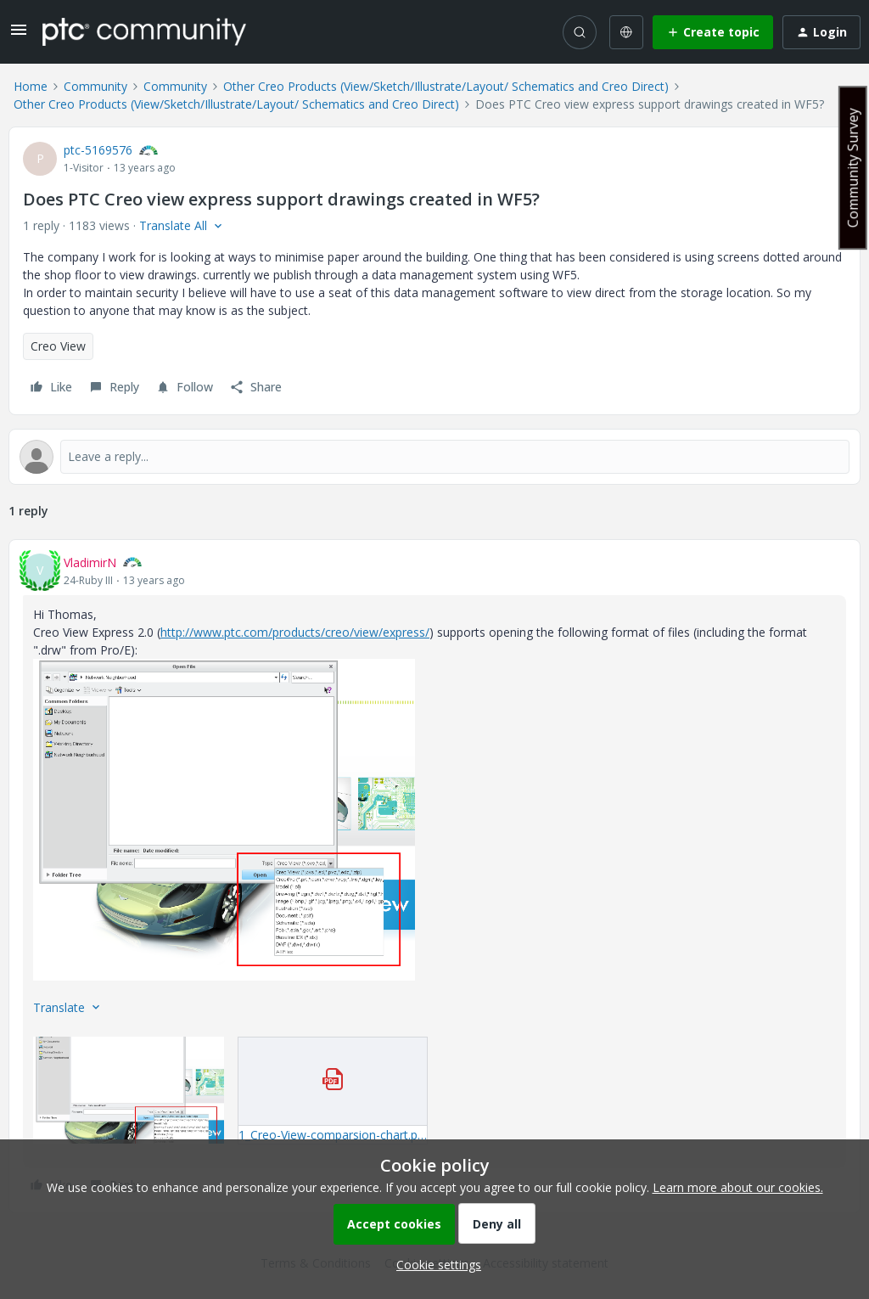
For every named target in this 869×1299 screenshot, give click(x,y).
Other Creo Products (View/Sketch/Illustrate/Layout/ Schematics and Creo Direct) (446, 86)
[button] (18, 35)
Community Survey (853, 168)
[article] (434, 876)
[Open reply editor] (434, 457)
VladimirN (90, 562)
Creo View (58, 346)
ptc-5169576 (98, 150)
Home (31, 86)
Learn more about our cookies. (738, 1187)
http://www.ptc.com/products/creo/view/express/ (294, 632)
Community (95, 86)
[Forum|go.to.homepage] (144, 31)
